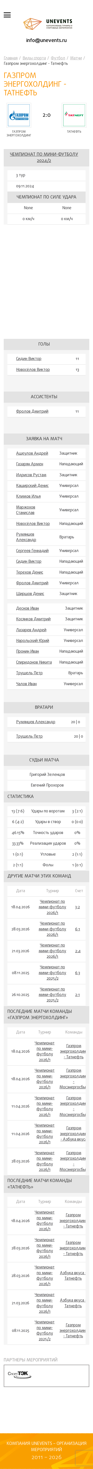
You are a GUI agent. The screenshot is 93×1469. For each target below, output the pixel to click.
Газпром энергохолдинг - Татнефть (73, 1051)
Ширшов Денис (30, 594)
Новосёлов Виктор (33, 370)
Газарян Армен (29, 464)
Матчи (76, 58)
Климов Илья (28, 496)
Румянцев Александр (26, 537)
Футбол (58, 58)
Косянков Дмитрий (33, 619)
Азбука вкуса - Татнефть (73, 1276)
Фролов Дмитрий (32, 411)
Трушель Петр (29, 673)
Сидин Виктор (28, 359)
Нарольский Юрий (32, 641)
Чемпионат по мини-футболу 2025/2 (52, 973)
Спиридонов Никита (34, 662)
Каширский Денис (32, 486)
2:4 (78, 951)
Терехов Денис (29, 572)
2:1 (77, 995)
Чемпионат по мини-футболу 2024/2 (44, 157)
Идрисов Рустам (31, 475)
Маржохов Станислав (25, 510)
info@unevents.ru (46, 40)
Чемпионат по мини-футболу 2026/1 (52, 907)
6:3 (77, 973)
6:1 (77, 929)
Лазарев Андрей (31, 630)
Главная (11, 58)
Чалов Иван (26, 684)
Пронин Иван (27, 651)
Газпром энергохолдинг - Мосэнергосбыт (74, 1079)
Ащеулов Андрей (32, 453)
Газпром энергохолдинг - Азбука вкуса (73, 1134)
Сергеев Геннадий (32, 551)
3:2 (77, 907)
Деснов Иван (27, 608)
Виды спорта (34, 58)
